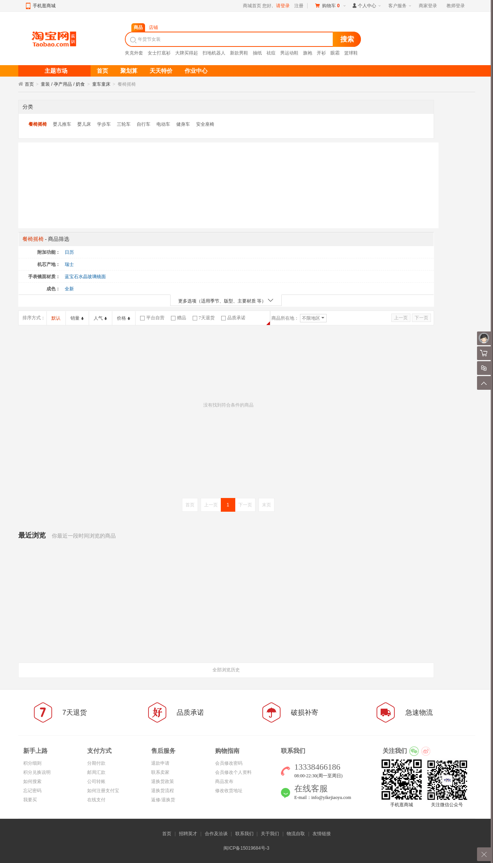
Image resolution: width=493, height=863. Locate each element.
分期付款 (96, 763)
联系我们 (244, 833)
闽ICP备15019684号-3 (246, 848)
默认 (56, 318)
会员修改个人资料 (233, 772)
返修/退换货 (163, 799)
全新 (69, 288)
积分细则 (32, 763)
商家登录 (428, 5)
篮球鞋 (351, 53)
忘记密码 (32, 790)
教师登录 (456, 5)
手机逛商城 (44, 5)
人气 (100, 318)
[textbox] (230, 39)
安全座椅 (205, 124)
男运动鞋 (289, 53)
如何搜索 (32, 781)
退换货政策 (162, 781)
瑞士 (69, 264)
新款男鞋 (239, 53)
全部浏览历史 (226, 669)
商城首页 (252, 5)
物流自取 (296, 833)
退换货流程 (162, 790)
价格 (123, 318)
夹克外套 (134, 53)
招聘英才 (188, 833)
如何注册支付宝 (103, 790)
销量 (77, 318)
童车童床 (101, 84)
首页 (29, 84)
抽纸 (257, 53)
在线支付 (96, 799)
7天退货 (204, 317)
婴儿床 (84, 124)
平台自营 (152, 317)
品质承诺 (233, 317)
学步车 (104, 124)
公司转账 (96, 781)
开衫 (321, 53)
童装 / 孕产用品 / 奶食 (63, 84)
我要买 (30, 799)
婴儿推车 (62, 124)
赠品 (178, 317)
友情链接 (322, 833)
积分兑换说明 (37, 772)
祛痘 (271, 53)
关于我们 (270, 833)
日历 (69, 252)
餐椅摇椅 (38, 124)
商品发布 (224, 781)
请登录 (283, 5)
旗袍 (307, 53)
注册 (298, 5)
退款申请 (160, 763)
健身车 (183, 124)
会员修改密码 (229, 763)
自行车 (143, 124)
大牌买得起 (186, 53)
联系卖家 (160, 772)
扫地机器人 (214, 53)
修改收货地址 (229, 790)
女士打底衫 (159, 53)
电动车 (163, 124)
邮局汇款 (96, 772)
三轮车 (124, 124)
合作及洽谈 (216, 833)
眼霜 (335, 53)
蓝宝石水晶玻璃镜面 (85, 276)
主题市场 (56, 71)
